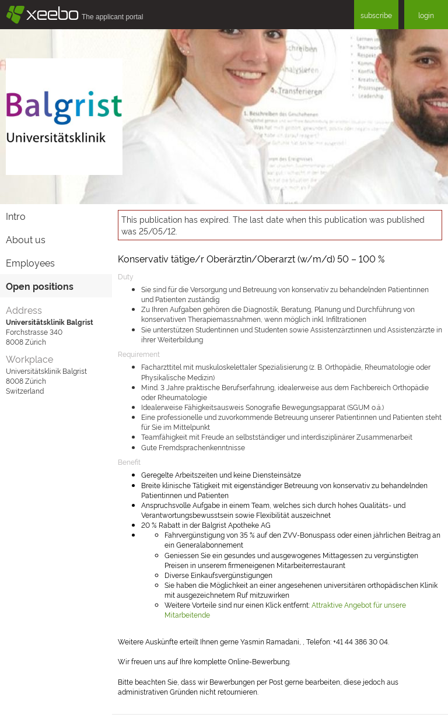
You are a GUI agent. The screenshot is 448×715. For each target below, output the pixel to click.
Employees (30, 262)
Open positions (40, 285)
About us (26, 239)
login (426, 15)
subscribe (376, 15)
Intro (16, 215)
